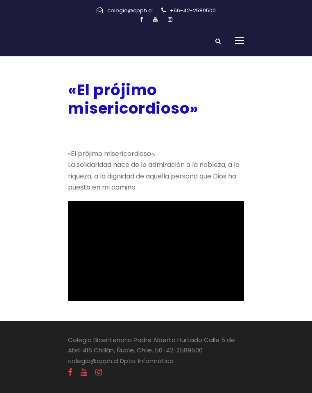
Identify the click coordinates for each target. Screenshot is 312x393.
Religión (148, 130)
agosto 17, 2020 (95, 130)
